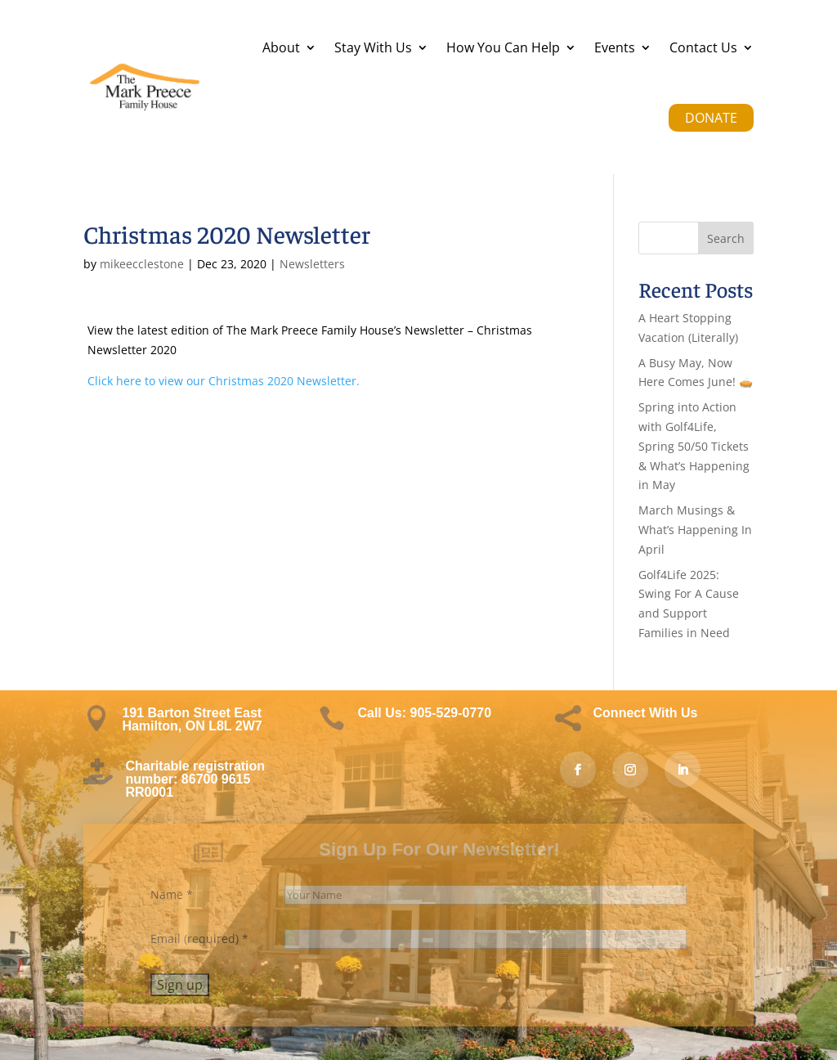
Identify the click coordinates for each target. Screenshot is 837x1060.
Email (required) (199, 938)
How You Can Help (503, 47)
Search (726, 238)
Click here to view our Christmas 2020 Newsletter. (223, 381)
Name (171, 894)
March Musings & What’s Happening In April (695, 529)
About (281, 47)
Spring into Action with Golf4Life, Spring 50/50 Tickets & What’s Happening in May (694, 445)
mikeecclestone (142, 264)
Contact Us (703, 47)
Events (614, 47)
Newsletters (312, 264)
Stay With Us (373, 47)
